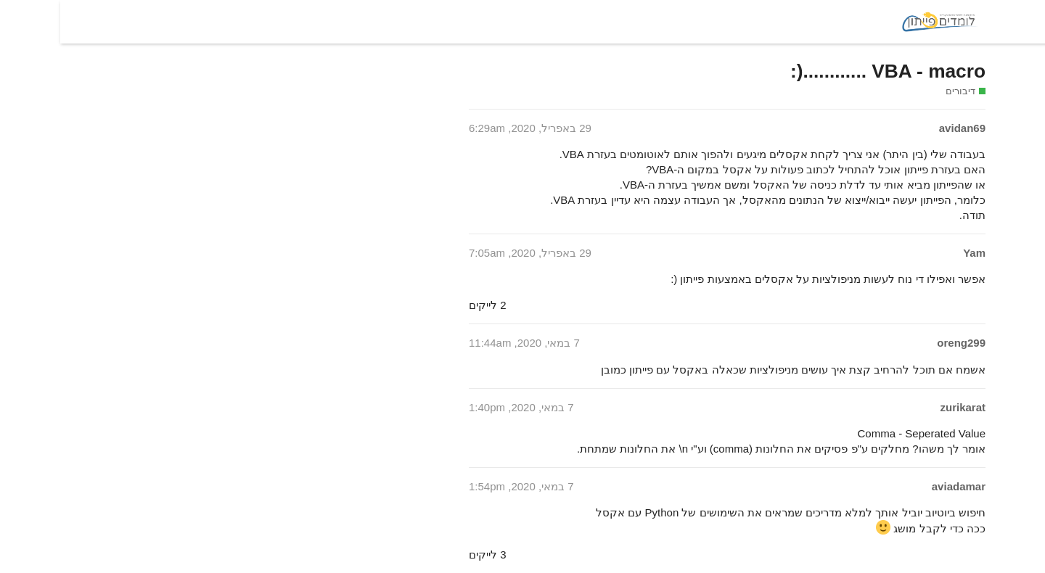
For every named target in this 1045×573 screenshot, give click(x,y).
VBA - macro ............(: (827, 71)
